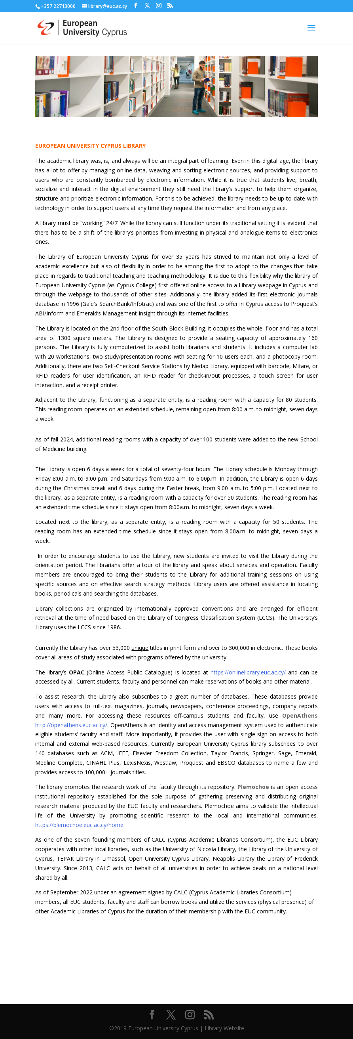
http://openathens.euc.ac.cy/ (71, 725)
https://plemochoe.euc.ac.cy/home (79, 825)
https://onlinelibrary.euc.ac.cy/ (249, 672)
